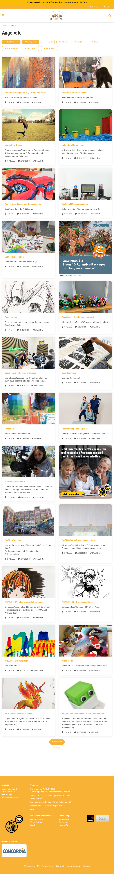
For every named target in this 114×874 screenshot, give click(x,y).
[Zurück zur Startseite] (57, 16)
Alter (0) (63, 42)
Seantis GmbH (64, 819)
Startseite (5, 25)
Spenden (33, 825)
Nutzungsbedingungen (74, 866)
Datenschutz (59, 866)
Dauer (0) (48, 42)
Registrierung (93, 7)
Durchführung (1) (11, 42)
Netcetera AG (64, 825)
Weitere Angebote (36, 822)
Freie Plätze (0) (31, 49)
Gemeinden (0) (50, 49)
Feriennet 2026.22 (47, 866)
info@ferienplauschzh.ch (11, 797)
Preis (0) (78, 42)
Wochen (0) (94, 42)
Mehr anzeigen (57, 756)
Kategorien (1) (31, 42)
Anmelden (107, 7)
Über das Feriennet (37, 819)
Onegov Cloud (64, 822)
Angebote (14, 25)
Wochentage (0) (11, 49)
